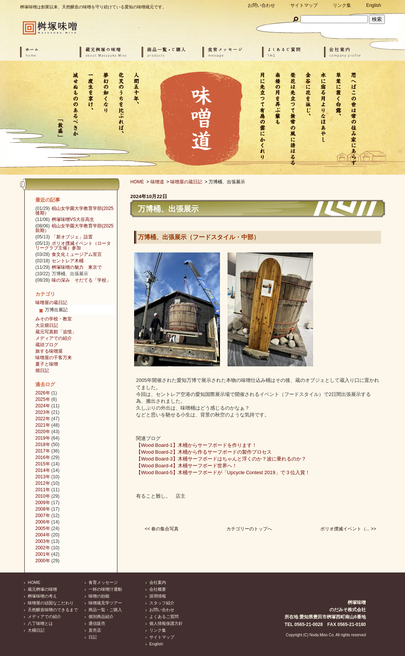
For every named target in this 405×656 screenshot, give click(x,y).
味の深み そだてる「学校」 (81, 280)
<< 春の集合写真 (162, 528)
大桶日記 (36, 630)
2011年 (42, 489)
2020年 (42, 431)
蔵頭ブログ (46, 344)
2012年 (42, 483)
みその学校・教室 (53, 319)
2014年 (42, 470)
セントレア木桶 (68, 260)
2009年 (42, 502)
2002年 (42, 547)
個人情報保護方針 (166, 623)
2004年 (42, 535)
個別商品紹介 (101, 616)
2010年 (42, 496)
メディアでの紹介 (53, 338)
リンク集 (342, 5)
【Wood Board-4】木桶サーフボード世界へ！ (186, 465)
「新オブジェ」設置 (72, 237)
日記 (93, 637)
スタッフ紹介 (161, 603)
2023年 (42, 412)
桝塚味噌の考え (42, 596)
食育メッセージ (103, 582)
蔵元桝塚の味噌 (42, 589)
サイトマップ (304, 5)
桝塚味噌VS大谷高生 (73, 219)
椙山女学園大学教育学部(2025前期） (74, 228)
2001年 (42, 554)
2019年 (42, 438)
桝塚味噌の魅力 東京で (77, 267)
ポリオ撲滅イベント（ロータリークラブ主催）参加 (73, 246)
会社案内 (157, 582)
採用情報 (157, 596)
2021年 (42, 425)
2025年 (42, 399)
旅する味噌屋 (49, 351)
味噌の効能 (99, 596)
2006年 (42, 522)
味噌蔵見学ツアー (105, 603)
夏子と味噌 (46, 364)
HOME (137, 181)
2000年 (42, 560)
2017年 (42, 451)
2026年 (42, 393)
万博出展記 (56, 309)
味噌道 (157, 181)
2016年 (42, 457)
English (373, 5)
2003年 (42, 541)
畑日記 (42, 370)
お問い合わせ (261, 5)
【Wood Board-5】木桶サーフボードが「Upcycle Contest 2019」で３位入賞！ (223, 472)
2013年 (42, 476)
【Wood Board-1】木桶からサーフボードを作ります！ (196, 445)
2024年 (42, 405)
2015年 (42, 464)
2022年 (42, 418)
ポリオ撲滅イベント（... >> (348, 528)
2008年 (42, 509)
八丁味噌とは (40, 623)
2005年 (42, 528)
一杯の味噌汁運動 (105, 589)
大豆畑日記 (46, 325)
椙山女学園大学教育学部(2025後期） (74, 211)
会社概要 (157, 589)
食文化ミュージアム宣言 (77, 254)
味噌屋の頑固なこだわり (51, 603)
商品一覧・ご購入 (105, 609)
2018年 (42, 444)
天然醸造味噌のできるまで (53, 609)
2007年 (42, 515)
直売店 (95, 630)
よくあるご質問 (164, 616)
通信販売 (97, 623)
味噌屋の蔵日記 (186, 181)
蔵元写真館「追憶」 (55, 331)
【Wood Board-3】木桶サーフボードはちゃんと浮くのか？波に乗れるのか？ (221, 459)
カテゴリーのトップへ (249, 528)
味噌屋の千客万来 (53, 357)
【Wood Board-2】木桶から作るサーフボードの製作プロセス (204, 452)
